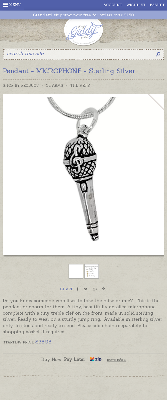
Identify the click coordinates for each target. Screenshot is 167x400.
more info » (116, 360)
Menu (12, 4)
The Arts (80, 85)
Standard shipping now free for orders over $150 (83, 15)
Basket (157, 5)
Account (112, 5)
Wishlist (136, 5)
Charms (54, 85)
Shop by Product (21, 85)
